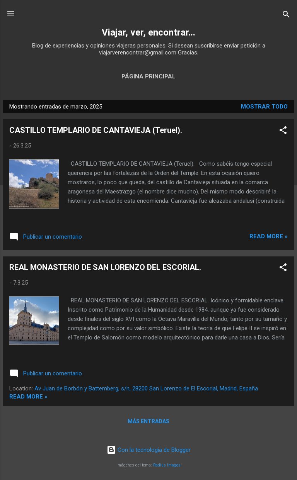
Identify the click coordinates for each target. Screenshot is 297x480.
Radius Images (167, 465)
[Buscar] (286, 15)
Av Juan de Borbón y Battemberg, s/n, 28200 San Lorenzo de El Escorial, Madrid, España (146, 388)
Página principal (148, 76)
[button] (283, 131)
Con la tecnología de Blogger (149, 449)
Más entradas (148, 421)
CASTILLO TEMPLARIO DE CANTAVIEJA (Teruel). (95, 130)
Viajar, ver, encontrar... (148, 32)
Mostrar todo (264, 106)
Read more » (268, 236)
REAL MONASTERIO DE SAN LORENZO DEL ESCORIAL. (105, 267)
